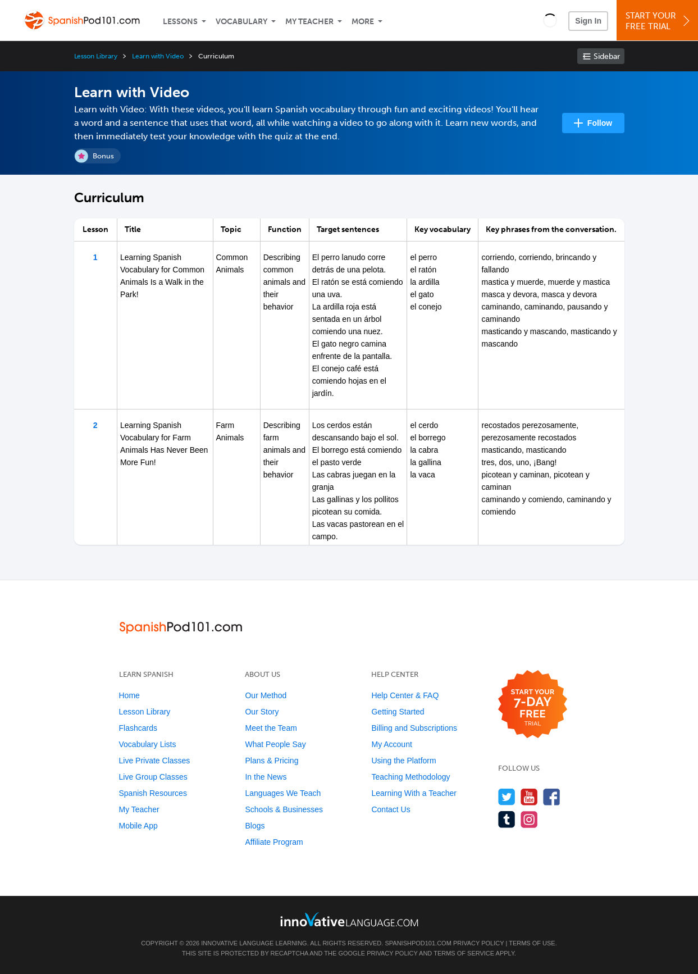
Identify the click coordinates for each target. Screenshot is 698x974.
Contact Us (390, 809)
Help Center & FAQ (405, 695)
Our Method (265, 695)
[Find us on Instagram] (529, 819)
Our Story (262, 711)
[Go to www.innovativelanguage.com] (349, 919)
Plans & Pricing (271, 760)
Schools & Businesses (284, 809)
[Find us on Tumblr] (506, 819)
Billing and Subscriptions (414, 727)
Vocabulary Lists (147, 744)
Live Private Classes (154, 760)
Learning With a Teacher (414, 793)
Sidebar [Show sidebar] (607, 56)
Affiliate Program (274, 842)
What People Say (275, 744)
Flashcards (138, 727)
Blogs (254, 825)
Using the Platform (403, 760)
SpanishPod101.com (418, 943)
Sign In (588, 20)
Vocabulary (241, 21)
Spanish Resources (153, 793)
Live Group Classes (153, 776)
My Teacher (309, 21)
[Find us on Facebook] (551, 796)
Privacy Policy (478, 943)
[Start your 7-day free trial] (532, 704)
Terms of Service (464, 953)
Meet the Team (270, 727)
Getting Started (397, 711)
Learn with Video (158, 56)
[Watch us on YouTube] (529, 796)
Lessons (180, 21)
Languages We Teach (283, 793)
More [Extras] (363, 21)
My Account (391, 744)
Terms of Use (532, 943)
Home (129, 695)
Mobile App (138, 825)
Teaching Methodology (410, 776)
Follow (599, 123)
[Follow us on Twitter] (506, 796)
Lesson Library (95, 56)
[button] (550, 20)
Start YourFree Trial (659, 21)
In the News (265, 776)
